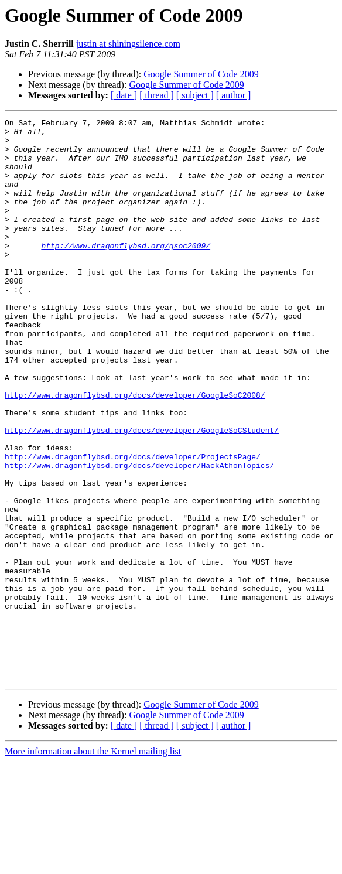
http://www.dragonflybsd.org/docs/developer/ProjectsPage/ (133, 525)
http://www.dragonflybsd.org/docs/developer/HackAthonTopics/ (139, 535)
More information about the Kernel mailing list (93, 864)
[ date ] (124, 95)
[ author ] (233, 95)
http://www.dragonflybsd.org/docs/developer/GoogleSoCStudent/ (142, 493)
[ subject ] (195, 95)
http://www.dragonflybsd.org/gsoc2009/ (125, 272)
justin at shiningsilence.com (128, 44)
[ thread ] (156, 95)
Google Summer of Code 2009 (200, 74)
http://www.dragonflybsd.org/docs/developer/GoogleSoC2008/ (135, 451)
